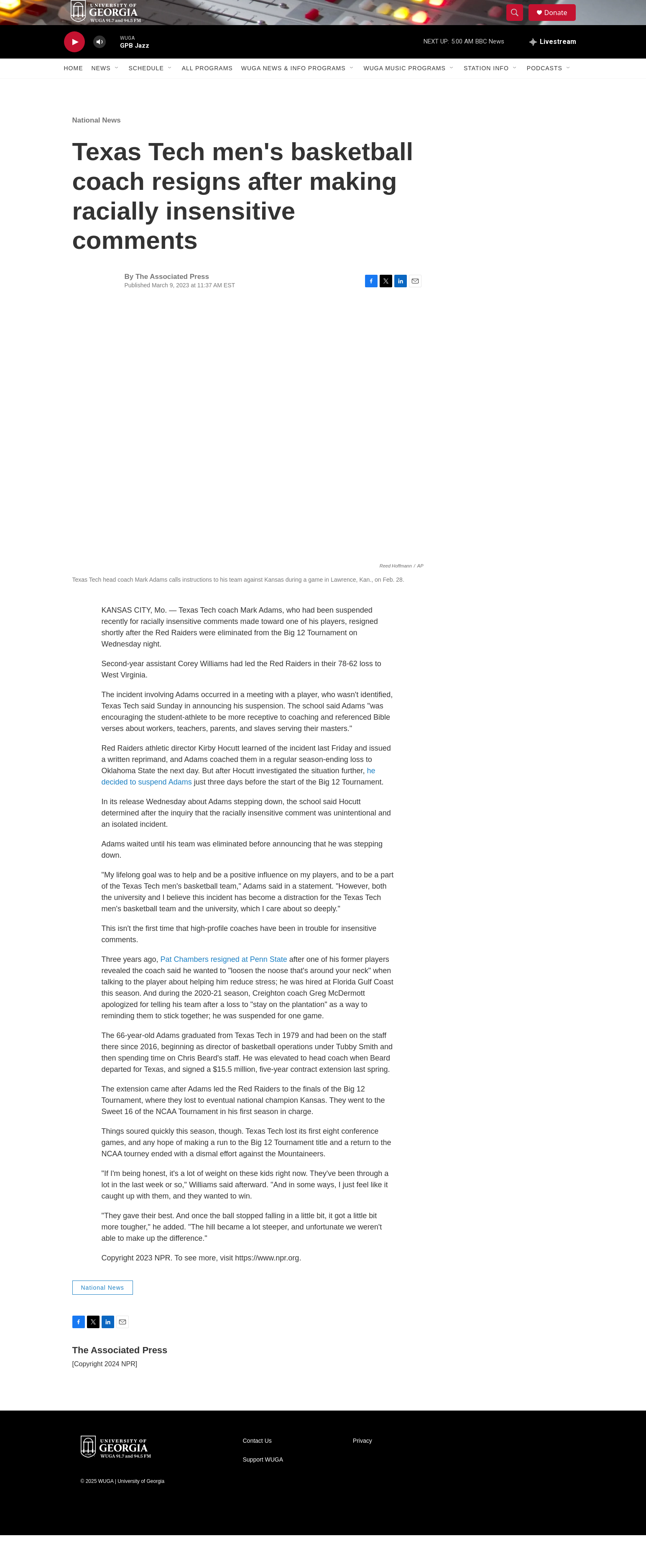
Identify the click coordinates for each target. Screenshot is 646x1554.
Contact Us (257, 1460)
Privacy (362, 1460)
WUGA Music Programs (405, 87)
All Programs (207, 87)
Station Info (486, 87)
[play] (74, 61)
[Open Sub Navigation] (117, 87)
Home (73, 87)
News (101, 87)
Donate (561, 22)
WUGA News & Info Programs (293, 87)
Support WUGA (263, 1478)
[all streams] (552, 60)
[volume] (99, 60)
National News (96, 139)
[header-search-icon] (519, 22)
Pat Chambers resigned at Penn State (224, 978)
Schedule (146, 87)
